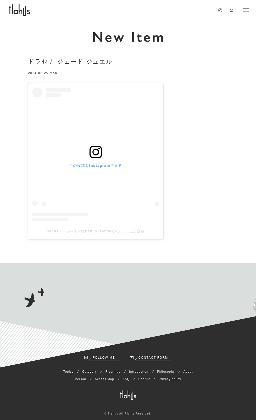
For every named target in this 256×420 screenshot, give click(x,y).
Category (89, 371)
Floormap (113, 371)
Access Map (104, 379)
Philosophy (166, 371)
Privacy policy (169, 379)
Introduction (138, 371)
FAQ (126, 379)
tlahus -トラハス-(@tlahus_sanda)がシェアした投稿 (95, 231)
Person (80, 379)
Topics (68, 371)
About (188, 371)
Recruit (144, 379)
